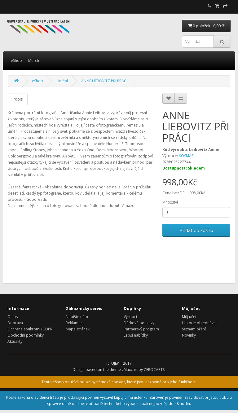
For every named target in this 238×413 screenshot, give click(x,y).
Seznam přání (194, 329)
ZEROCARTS (154, 369)
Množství (170, 202)
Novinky (189, 335)
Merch (33, 60)
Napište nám (77, 316)
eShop (16, 60)
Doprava (15, 322)
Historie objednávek (200, 322)
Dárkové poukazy (139, 322)
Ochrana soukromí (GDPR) (30, 329)
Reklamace (75, 322)
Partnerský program (141, 329)
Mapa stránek (78, 329)
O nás (12, 316)
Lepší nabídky (136, 335)
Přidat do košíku (196, 230)
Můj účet (189, 316)
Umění (62, 81)
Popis (18, 99)
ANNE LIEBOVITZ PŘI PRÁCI (104, 81)
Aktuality (14, 341)
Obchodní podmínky (25, 335)
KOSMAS (186, 155)
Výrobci (130, 316)
